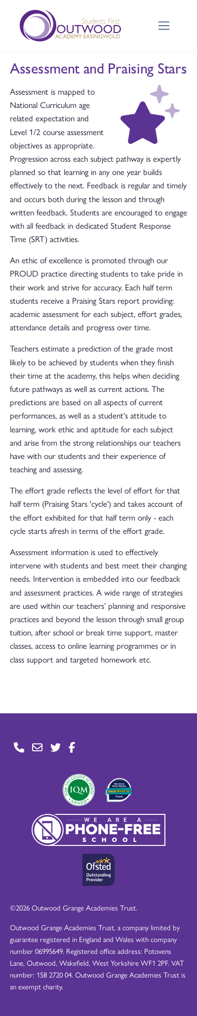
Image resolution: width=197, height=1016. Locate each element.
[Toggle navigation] (164, 25)
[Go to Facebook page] (72, 747)
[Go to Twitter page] (55, 747)
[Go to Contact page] (19, 747)
